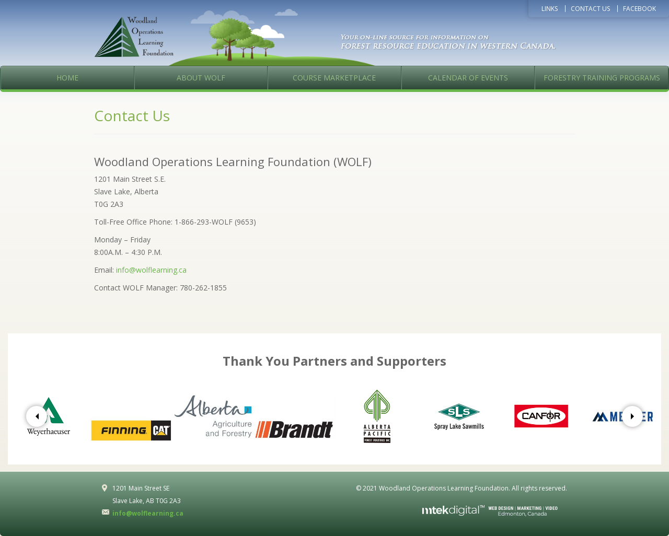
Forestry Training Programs (602, 78)
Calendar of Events (468, 78)
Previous (36, 416)
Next (632, 416)
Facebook (639, 8)
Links (549, 8)
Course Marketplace (334, 78)
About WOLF (201, 78)
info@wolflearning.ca (151, 270)
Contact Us (590, 8)
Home (67, 78)
